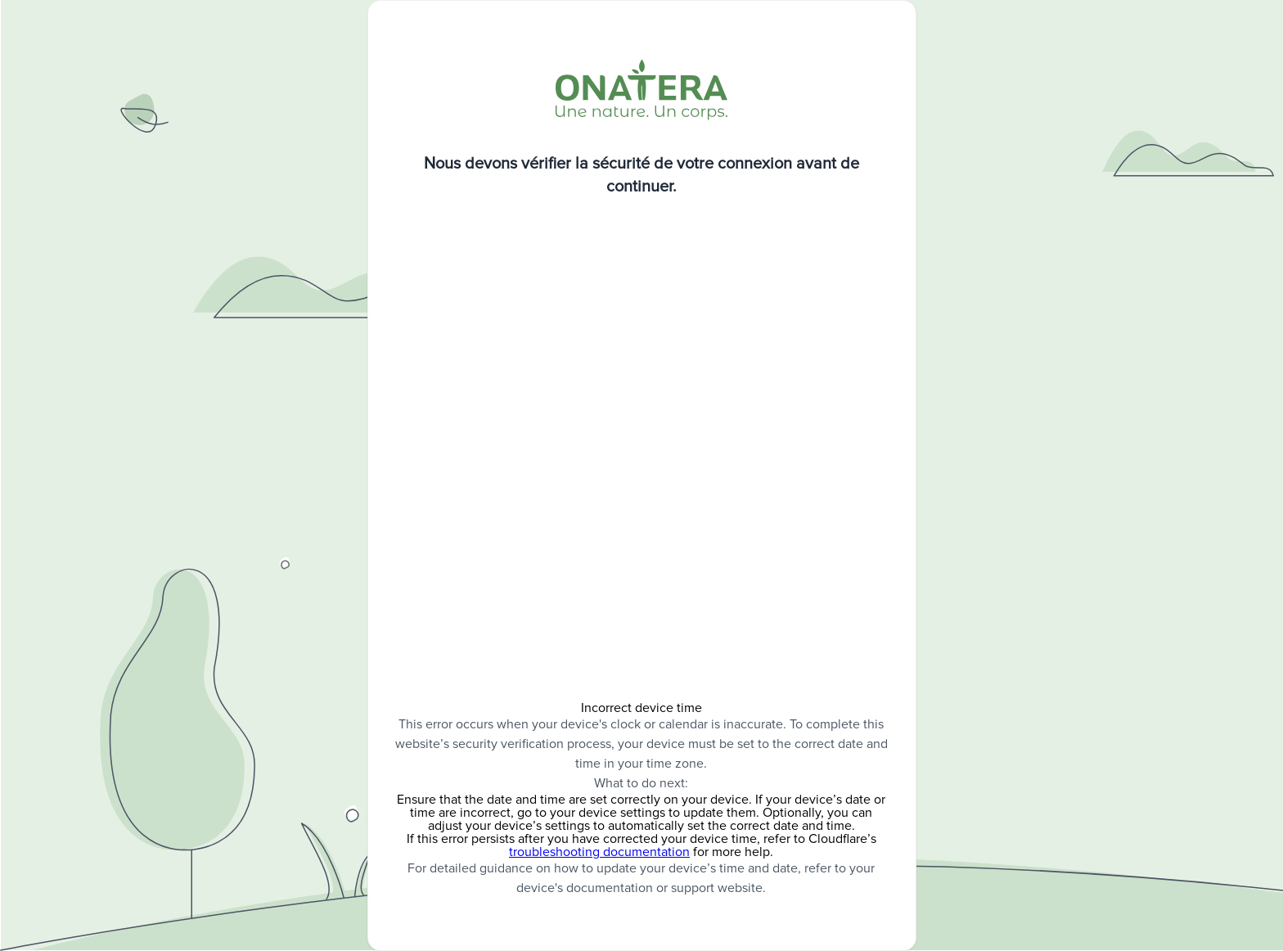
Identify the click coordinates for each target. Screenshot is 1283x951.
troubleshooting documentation (599, 852)
